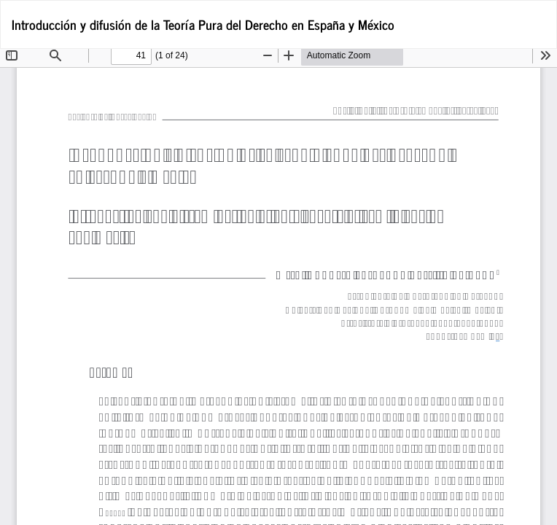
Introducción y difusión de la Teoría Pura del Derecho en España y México (203, 24)
